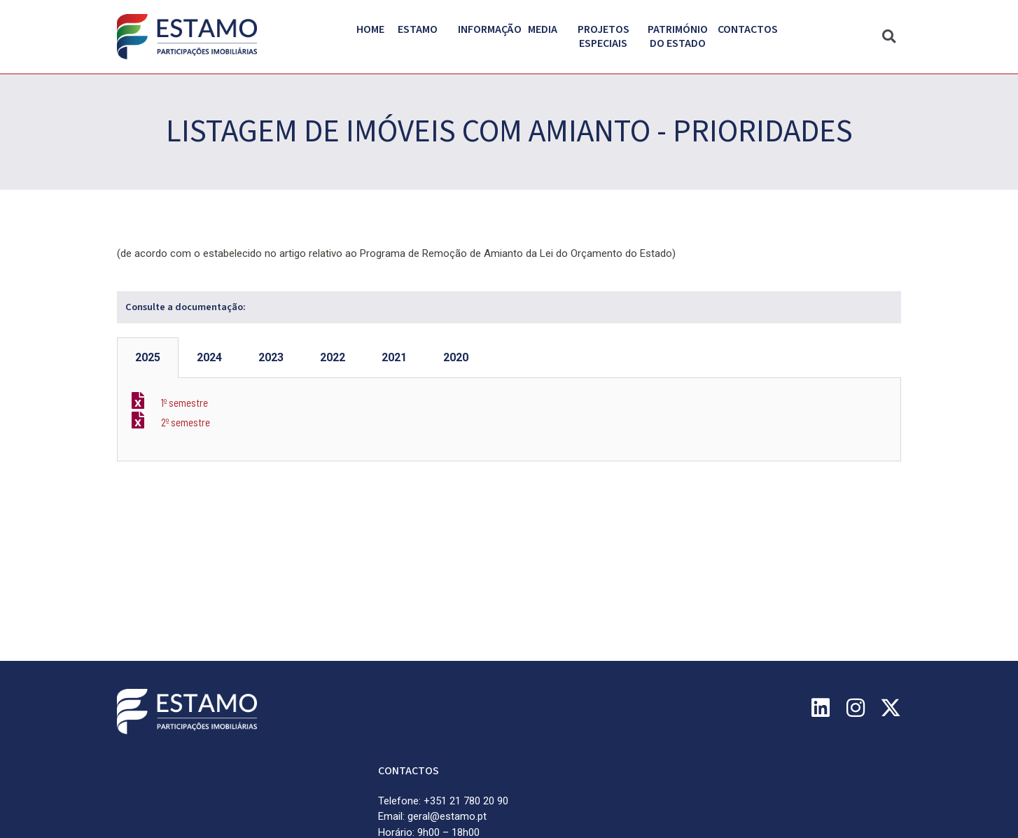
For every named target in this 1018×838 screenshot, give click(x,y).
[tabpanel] (509, 419)
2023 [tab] (271, 357)
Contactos (748, 29)
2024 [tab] (209, 357)
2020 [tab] (455, 357)
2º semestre (185, 422)
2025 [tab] (147, 357)
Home (370, 29)
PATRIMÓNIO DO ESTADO (681, 36)
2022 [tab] (332, 357)
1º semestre (184, 402)
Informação (493, 29)
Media (546, 29)
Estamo (421, 29)
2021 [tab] (394, 357)
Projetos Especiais (607, 36)
